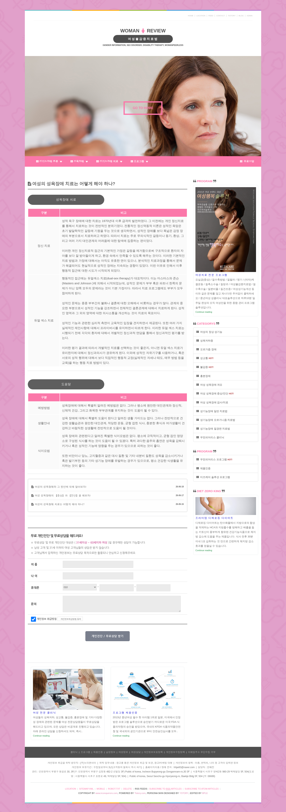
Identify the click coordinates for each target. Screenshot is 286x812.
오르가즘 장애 (206, 349)
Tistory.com (140, 793)
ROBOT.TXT (114, 789)
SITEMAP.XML (86, 789)
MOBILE (101, 789)
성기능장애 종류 (49, 161)
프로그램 (139, 161)
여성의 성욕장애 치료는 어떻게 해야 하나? (59, 504)
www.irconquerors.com (107, 793)
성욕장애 (79, 161)
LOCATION (200, 16)
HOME (190, 16)
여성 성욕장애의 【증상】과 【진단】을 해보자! (63, 495)
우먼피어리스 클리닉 (210, 437)
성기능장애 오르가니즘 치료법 (215, 419)
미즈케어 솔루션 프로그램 (213, 477)
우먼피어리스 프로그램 (214, 459)
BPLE (205, 793)
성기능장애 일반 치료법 (211, 411)
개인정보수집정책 (175, 752)
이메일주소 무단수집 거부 (202, 752)
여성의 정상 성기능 (209, 331)
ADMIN (249, 16)
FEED (211, 16)
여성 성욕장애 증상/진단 (215, 393)
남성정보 (110, 752)
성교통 (205, 358)
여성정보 (123, 752)
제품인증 (203, 468)
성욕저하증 (204, 340)
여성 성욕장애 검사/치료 (212, 402)
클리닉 (74, 752)
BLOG (241, 16)
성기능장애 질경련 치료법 (213, 428)
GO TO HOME (143, 108)
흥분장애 (203, 376)
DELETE (127, 789)
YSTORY (184, 793)
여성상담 (136, 752)
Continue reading (41, 736)
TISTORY (232, 16)
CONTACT (220, 16)
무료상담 (247, 161)
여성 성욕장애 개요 (209, 384)
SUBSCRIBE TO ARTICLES (165, 789)
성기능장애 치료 (109, 161)
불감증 (205, 367)
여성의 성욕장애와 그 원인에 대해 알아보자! (60, 487)
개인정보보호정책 (153, 752)
